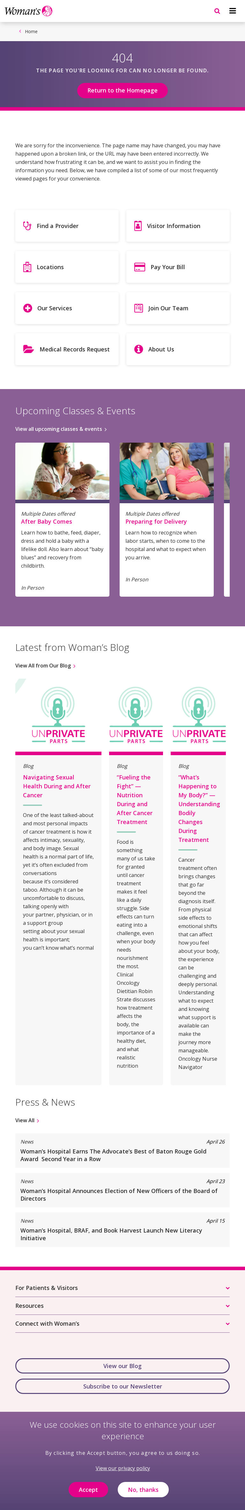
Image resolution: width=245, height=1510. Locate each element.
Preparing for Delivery (156, 521)
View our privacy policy (123, 1472)
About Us (161, 349)
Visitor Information (173, 226)
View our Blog (122, 1366)
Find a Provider (57, 226)
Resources (29, 1305)
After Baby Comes (46, 521)
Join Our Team (168, 308)
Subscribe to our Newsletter (122, 1386)
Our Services (54, 308)
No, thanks (143, 1494)
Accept (88, 1494)
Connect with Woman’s (47, 1323)
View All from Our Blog (43, 665)
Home (31, 31)
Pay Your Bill (168, 267)
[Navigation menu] (232, 10)
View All (24, 1120)
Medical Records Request (75, 349)
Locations (50, 267)
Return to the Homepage (122, 90)
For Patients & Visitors (46, 1288)
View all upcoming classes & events (58, 428)
